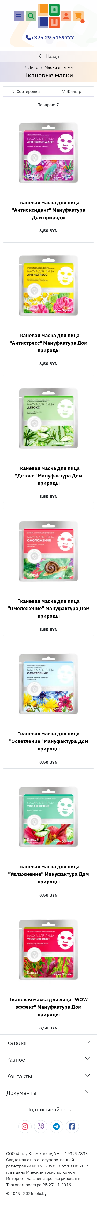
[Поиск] (31, 16)
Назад (48, 56)
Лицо (33, 67)
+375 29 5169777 (50, 37)
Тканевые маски (48, 75)
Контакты (48, 1076)
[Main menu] (19, 16)
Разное (48, 1059)
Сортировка (25, 91)
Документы (48, 1092)
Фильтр (71, 91)
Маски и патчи (58, 67)
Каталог (48, 1043)
